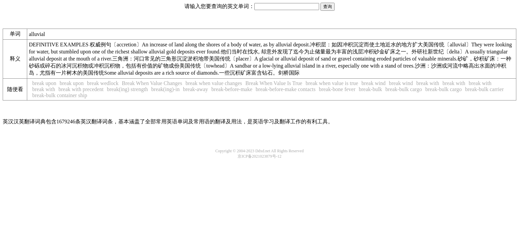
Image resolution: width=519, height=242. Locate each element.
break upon (44, 83)
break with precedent (80, 89)
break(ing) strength (127, 89)
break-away (195, 89)
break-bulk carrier (484, 89)
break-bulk (370, 89)
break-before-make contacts (285, 89)
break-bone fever (337, 89)
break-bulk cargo (403, 89)
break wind (373, 83)
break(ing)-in (165, 89)
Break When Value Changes (152, 83)
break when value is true (332, 83)
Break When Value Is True (274, 83)
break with (427, 83)
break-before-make (231, 89)
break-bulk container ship (59, 95)
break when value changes (213, 83)
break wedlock (103, 83)
